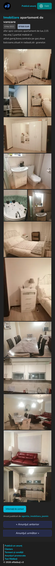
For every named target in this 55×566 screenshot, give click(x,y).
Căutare (9, 549)
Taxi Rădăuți (11, 558)
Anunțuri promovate (15, 555)
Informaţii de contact (15, 509)
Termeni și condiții (14, 552)
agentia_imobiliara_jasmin (35, 516)
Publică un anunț (13, 545)
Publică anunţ (29, 6)
